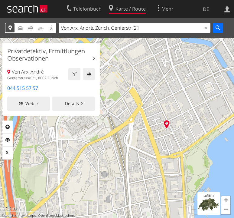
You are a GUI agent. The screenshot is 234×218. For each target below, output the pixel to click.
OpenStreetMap (50, 215)
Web (29, 103)
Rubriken (7, 127)
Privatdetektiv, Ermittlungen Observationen (46, 55)
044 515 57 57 (22, 88)
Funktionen (7, 153)
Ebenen (7, 140)
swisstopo (28, 215)
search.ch (11, 215)
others (70, 215)
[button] (225, 200)
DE (206, 9)
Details (72, 103)
